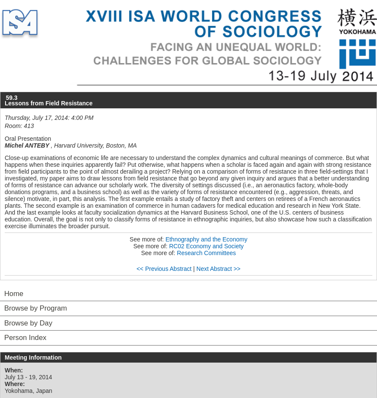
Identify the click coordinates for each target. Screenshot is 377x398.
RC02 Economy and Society (206, 246)
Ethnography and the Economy (206, 239)
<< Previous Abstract (163, 268)
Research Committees (206, 253)
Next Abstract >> (218, 268)
